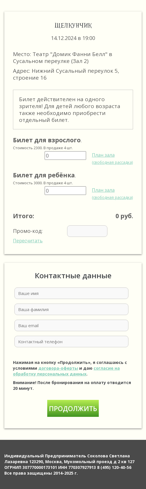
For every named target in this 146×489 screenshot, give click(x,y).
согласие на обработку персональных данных (66, 371)
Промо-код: (69, 234)
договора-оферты (58, 368)
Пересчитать (28, 240)
